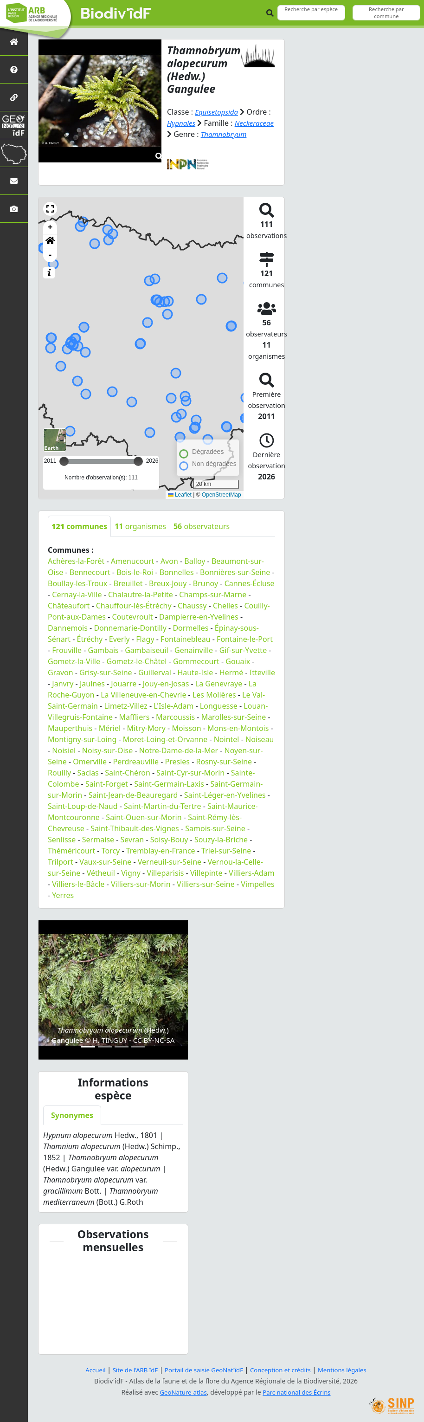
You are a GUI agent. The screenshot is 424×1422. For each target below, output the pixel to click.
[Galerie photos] (14, 208)
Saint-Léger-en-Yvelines (225, 795)
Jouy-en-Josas (166, 684)
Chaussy (192, 606)
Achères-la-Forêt (76, 561)
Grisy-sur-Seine (105, 672)
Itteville (262, 672)
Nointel (226, 739)
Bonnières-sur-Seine (235, 572)
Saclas (88, 773)
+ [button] (50, 227)
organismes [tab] (140, 526)
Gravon (60, 672)
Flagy (145, 639)
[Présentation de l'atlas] (14, 69)
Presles (177, 761)
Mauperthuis (70, 728)
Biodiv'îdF (116, 14)
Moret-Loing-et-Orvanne (165, 739)
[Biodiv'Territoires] (14, 153)
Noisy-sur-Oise (107, 750)
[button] (50, 209)
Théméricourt (71, 851)
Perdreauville (136, 761)
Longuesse (219, 706)
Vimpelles (258, 884)
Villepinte (206, 873)
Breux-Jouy (167, 583)
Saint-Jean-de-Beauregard (133, 795)
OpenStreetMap (221, 494)
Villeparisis (165, 873)
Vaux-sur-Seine (105, 862)
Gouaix (237, 661)
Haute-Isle (195, 672)
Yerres (63, 895)
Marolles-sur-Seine (233, 717)
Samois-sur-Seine (215, 828)
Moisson (186, 728)
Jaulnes (92, 684)
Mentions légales (349, 1369)
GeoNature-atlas (181, 1392)
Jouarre (123, 684)
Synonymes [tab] (72, 1115)
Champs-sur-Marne (212, 594)
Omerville (90, 761)
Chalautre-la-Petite (140, 594)
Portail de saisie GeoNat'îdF (202, 1369)
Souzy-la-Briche (221, 839)
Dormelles (190, 628)
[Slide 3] (121, 1046)
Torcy (111, 851)
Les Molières (214, 695)
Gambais (103, 650)
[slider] (138, 461)
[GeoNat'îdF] (14, 125)
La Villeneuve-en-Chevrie (143, 695)
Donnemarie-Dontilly (130, 628)
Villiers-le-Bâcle (78, 884)
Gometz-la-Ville (74, 661)
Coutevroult (132, 617)
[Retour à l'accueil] (14, 41)
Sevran (132, 839)
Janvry (62, 684)
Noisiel (64, 750)
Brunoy (205, 583)
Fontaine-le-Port (245, 639)
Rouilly (59, 773)
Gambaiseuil (146, 650)
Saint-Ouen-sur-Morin (143, 817)
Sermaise (98, 839)
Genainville (193, 650)
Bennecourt (90, 572)
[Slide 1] (88, 1046)
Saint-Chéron (127, 773)
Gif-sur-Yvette (243, 650)
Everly (119, 639)
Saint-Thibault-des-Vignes (134, 828)
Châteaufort (69, 606)
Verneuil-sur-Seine (169, 862)
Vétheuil (101, 873)
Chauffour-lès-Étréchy (134, 606)
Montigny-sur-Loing (82, 739)
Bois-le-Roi (134, 572)
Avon (169, 561)
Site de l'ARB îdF (130, 1369)
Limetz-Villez (125, 706)
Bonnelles (177, 572)
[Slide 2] (105, 1046)
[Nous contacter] (14, 180)
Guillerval (154, 672)
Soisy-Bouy (169, 839)
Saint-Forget (106, 784)
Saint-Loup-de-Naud (83, 806)
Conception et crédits (283, 1369)
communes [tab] (79, 526)
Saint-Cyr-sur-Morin (190, 773)
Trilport (60, 862)
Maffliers (134, 717)
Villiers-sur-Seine (206, 884)
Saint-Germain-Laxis (169, 784)
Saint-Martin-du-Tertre (162, 806)
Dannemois (68, 628)
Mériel (110, 728)
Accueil (88, 1369)
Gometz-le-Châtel (137, 661)
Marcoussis (175, 717)
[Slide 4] (138, 1046)
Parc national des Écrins (298, 1392)
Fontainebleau (186, 639)
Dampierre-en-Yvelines (198, 617)
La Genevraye (218, 684)
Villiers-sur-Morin (141, 884)
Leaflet (180, 494)
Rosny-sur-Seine (224, 761)
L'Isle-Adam (173, 706)
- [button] (50, 255)
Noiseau (259, 739)
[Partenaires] (14, 97)
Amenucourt (132, 561)
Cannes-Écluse (250, 583)
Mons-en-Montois (238, 728)
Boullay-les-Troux (77, 583)
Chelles (225, 606)
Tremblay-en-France (160, 851)
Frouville (67, 650)
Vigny (131, 873)
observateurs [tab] (201, 526)
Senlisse (62, 839)
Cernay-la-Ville (77, 594)
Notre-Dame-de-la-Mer (178, 750)
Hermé (231, 672)
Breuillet (128, 583)
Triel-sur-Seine (226, 851)
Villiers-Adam (252, 873)
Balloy (194, 561)
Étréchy (90, 639)
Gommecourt (196, 661)
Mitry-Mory (146, 728)
